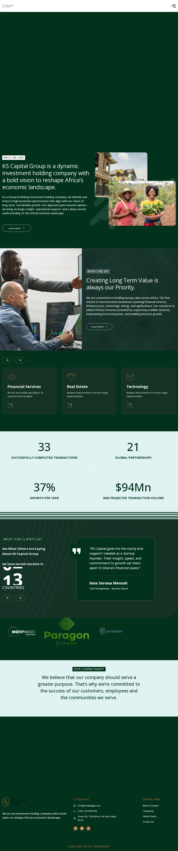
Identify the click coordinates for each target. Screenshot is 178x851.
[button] (7, 609)
